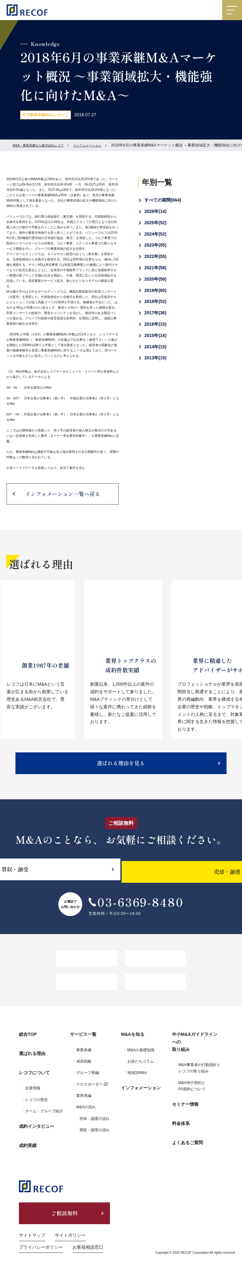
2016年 (155, 324)
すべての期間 (162, 200)
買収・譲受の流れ (94, 1135)
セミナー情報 (185, 1107)
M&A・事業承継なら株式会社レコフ (43, 145)
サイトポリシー (70, 1221)
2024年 (155, 234)
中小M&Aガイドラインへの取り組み (197, 1050)
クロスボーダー (89, 1089)
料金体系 (181, 1120)
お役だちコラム (140, 1066)
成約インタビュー (36, 1118)
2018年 (155, 301)
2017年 (155, 312)
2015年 (155, 335)
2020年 (155, 279)
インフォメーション (100, 145)
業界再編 (83, 1101)
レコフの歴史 (36, 1094)
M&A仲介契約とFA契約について (192, 1091)
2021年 (155, 267)
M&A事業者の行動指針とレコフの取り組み (199, 1073)
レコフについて (34, 1069)
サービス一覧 (83, 1042)
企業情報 (32, 1083)
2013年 (155, 357)
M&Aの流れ (86, 1112)
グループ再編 (87, 1078)
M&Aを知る (132, 1042)
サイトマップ (32, 1221)
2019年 (155, 290)
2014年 (155, 346)
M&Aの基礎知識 (140, 1055)
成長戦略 (83, 1066)
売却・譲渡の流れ (94, 1124)
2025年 (155, 222)
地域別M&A (137, 1078)
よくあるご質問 (187, 1134)
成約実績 (28, 1131)
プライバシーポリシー (41, 1233)
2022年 (155, 256)
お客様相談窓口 (87, 1233)
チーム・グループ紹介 (44, 1106)
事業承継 (83, 1055)
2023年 (155, 245)
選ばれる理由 (32, 1056)
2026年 (155, 211)
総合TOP (28, 1042)
